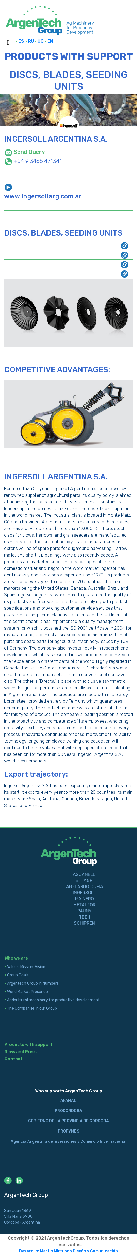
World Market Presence (26, 991)
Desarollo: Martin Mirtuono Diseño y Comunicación (68, 1251)
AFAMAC (68, 1100)
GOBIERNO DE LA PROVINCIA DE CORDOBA (68, 1121)
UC (40, 41)
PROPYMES (68, 1131)
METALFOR (84, 904)
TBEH (84, 917)
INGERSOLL (84, 892)
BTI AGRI (85, 880)
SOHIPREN (84, 923)
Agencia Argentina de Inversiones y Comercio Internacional (68, 1141)
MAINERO (84, 898)
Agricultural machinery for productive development (52, 1000)
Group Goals (16, 975)
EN (49, 41)
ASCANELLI (84, 874)
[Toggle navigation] (8, 43)
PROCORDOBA (68, 1110)
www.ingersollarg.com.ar (43, 196)
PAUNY (84, 911)
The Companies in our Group (30, 1008)
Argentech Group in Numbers (31, 983)
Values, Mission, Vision (24, 967)
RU (30, 41)
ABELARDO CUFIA (84, 886)
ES (20, 41)
